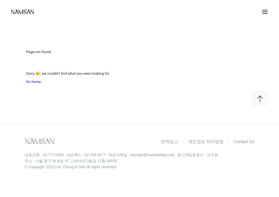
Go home (33, 82)
